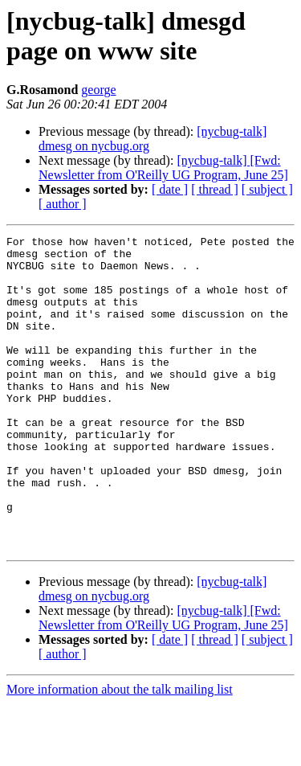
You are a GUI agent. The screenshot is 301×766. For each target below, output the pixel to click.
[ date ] (170, 189)
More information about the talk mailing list (119, 752)
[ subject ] (267, 189)
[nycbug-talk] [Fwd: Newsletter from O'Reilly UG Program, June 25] (163, 168)
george (98, 89)
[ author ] (63, 204)
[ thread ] (214, 189)
